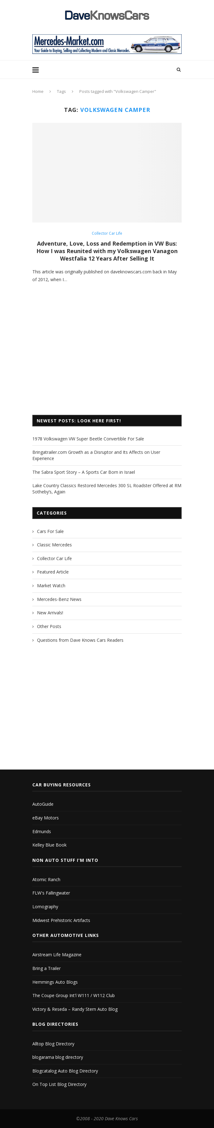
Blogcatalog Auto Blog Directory (65, 1071)
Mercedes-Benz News (59, 599)
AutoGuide (43, 804)
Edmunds (41, 831)
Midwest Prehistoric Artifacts (61, 920)
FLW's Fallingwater (51, 893)
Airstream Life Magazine (56, 955)
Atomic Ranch (46, 879)
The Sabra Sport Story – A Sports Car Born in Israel (83, 472)
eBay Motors (45, 818)
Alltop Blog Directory (53, 1044)
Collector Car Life (107, 233)
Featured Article (53, 572)
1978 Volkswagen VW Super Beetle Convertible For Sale (88, 439)
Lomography (45, 907)
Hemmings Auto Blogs (55, 982)
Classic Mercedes (54, 545)
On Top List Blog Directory (59, 1084)
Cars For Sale (50, 531)
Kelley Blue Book (49, 845)
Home (38, 91)
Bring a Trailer (46, 968)
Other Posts (49, 626)
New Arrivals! (50, 613)
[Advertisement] (107, 358)
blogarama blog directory (57, 1057)
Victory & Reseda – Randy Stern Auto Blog (75, 1009)
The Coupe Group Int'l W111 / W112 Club (73, 995)
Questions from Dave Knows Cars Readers (80, 640)
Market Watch (51, 585)
